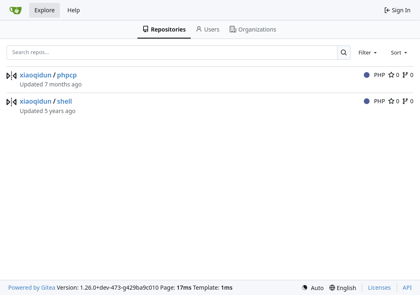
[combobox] (368, 52)
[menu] (312, 288)
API (407, 287)
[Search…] (344, 52)
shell (64, 101)
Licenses (379, 287)
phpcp (67, 75)
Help (73, 10)
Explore (44, 10)
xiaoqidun (36, 75)
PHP (374, 75)
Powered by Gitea (31, 287)
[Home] (15, 10)
